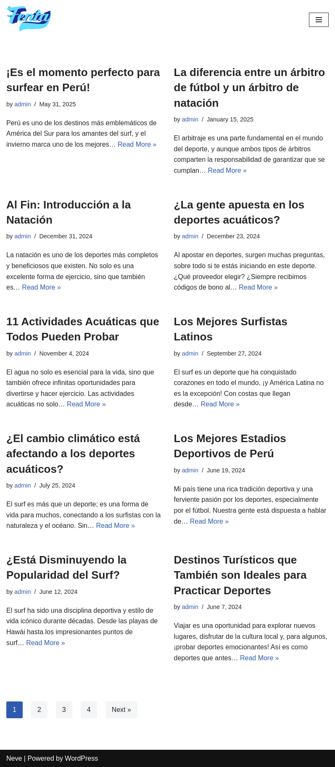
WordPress (81, 758)
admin (22, 104)
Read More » (137, 144)
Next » (121, 709)
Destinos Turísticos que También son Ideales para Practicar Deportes (240, 575)
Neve (14, 758)
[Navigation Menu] (319, 20)
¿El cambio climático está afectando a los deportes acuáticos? (73, 453)
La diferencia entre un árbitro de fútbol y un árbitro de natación (249, 87)
